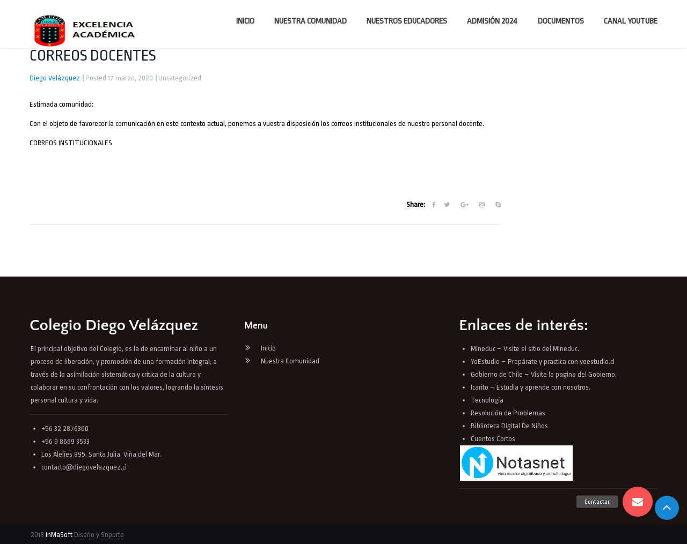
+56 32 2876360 (65, 428)
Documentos (561, 21)
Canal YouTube (630, 21)
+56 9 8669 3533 (65, 441)
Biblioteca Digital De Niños (509, 426)
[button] (638, 502)
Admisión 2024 (492, 21)
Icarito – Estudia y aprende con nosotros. (530, 387)
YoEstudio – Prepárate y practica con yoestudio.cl (543, 361)
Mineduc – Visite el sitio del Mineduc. (525, 349)
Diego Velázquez (55, 78)
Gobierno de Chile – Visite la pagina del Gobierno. (544, 374)
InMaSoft (59, 535)
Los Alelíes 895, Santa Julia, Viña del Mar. (101, 454)
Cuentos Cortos (493, 439)
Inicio (245, 21)
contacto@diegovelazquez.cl (84, 467)
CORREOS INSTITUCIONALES (71, 143)
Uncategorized (179, 78)
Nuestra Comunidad (310, 21)
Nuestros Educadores (407, 21)
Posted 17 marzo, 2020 (119, 78)
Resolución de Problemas (509, 413)
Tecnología (487, 400)
